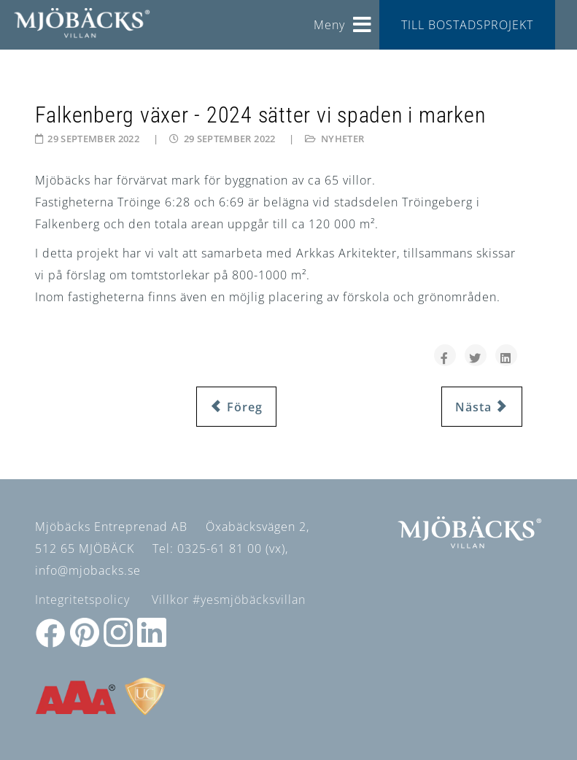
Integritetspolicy (82, 600)
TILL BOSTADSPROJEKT (467, 25)
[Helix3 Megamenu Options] (362, 19)
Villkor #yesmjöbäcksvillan (229, 600)
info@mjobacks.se (88, 570)
